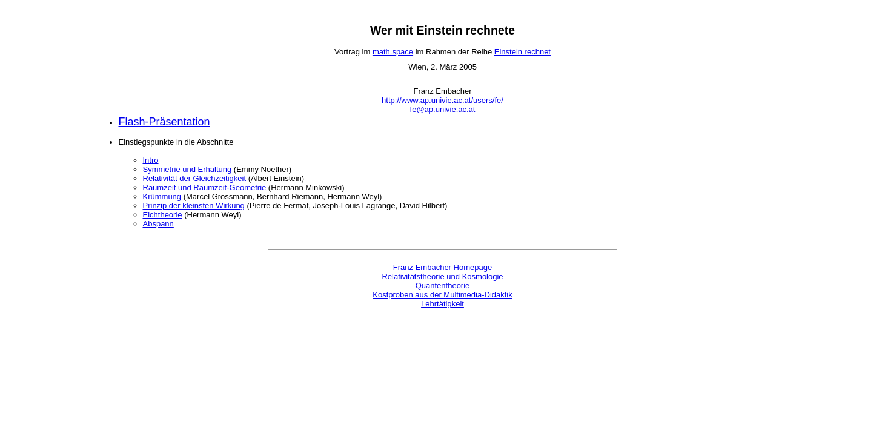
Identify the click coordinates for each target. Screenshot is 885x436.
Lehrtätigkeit (442, 303)
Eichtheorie (162, 214)
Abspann (158, 223)
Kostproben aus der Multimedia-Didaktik (442, 294)
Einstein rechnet (522, 51)
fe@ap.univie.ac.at (443, 109)
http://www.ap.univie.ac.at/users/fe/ (442, 100)
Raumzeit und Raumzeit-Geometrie (205, 187)
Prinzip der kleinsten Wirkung (194, 205)
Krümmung (162, 196)
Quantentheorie (443, 285)
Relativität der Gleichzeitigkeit (195, 178)
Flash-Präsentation (164, 122)
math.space (393, 51)
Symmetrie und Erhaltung (187, 169)
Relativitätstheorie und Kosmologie (442, 276)
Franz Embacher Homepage (442, 267)
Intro (151, 160)
